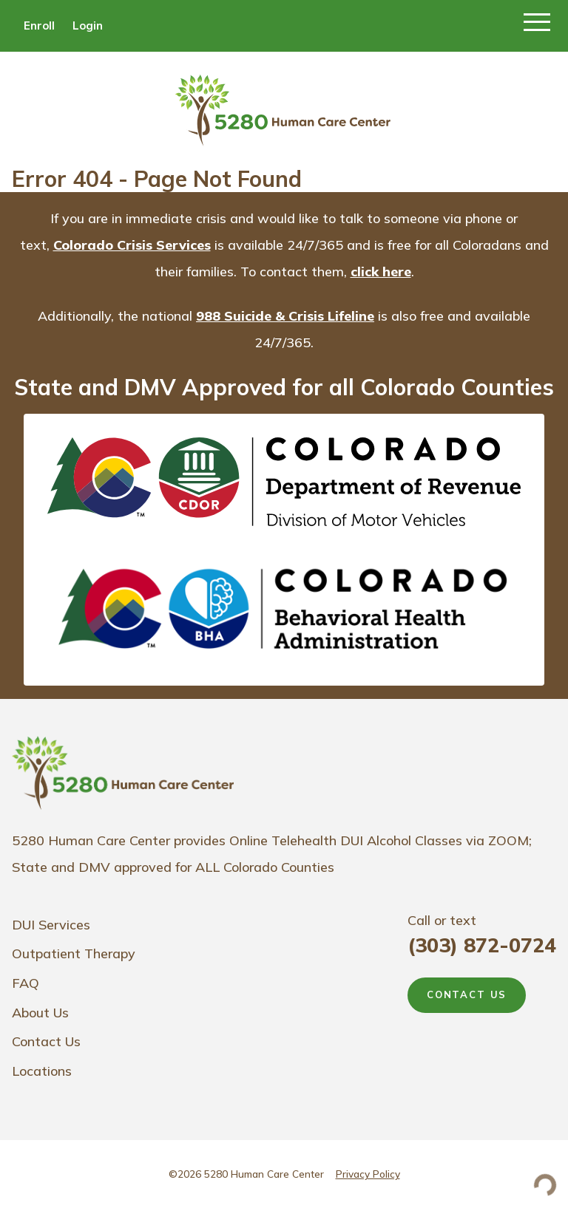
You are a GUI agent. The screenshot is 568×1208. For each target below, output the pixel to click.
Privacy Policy (368, 1173)
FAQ (25, 983)
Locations (42, 1070)
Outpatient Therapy (73, 953)
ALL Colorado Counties (264, 867)
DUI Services (51, 924)
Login (87, 25)
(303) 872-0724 (482, 945)
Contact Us (46, 1041)
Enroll (39, 25)
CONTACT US (467, 994)
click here (381, 271)
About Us (40, 1012)
